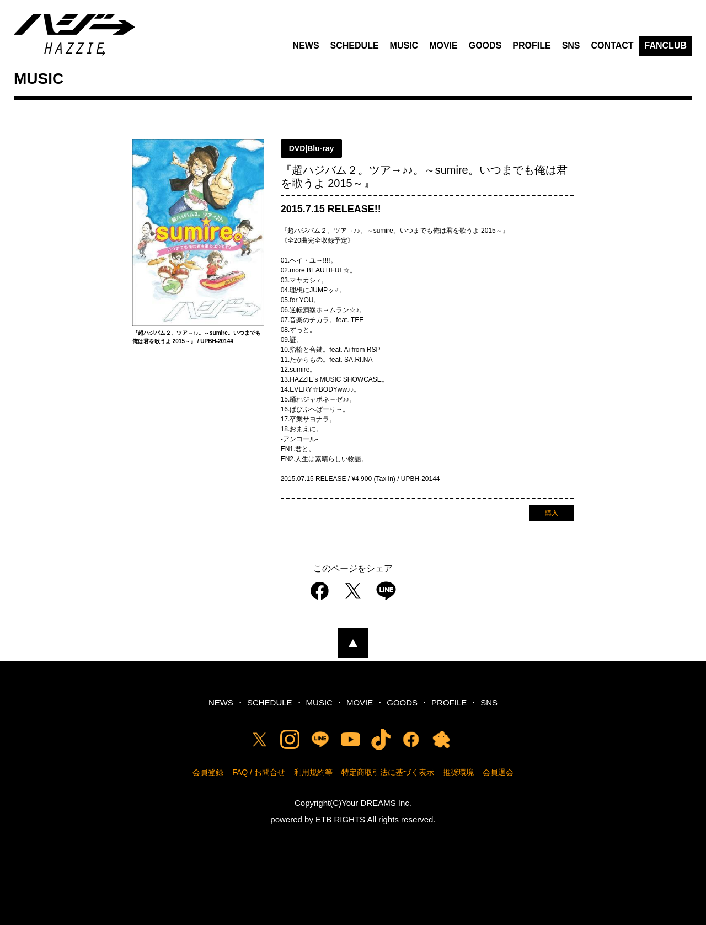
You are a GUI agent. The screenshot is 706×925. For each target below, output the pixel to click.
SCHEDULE (354, 45)
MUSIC (404, 45)
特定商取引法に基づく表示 (387, 772)
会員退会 (498, 772)
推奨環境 (458, 772)
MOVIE (443, 45)
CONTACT (612, 45)
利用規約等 (313, 772)
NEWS (306, 45)
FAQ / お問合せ (258, 772)
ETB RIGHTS (340, 819)
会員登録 (207, 772)
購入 (551, 513)
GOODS (485, 45)
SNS (571, 45)
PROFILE (531, 45)
